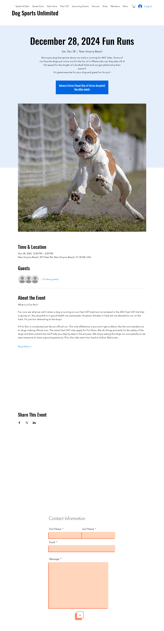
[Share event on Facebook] (19, 422)
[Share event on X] (26, 422)
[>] (80, 614)
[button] (134, 6)
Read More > (25, 346)
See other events (82, 89)
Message (54, 559)
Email (52, 542)
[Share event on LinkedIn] (34, 422)
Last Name (88, 529)
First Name (55, 529)
